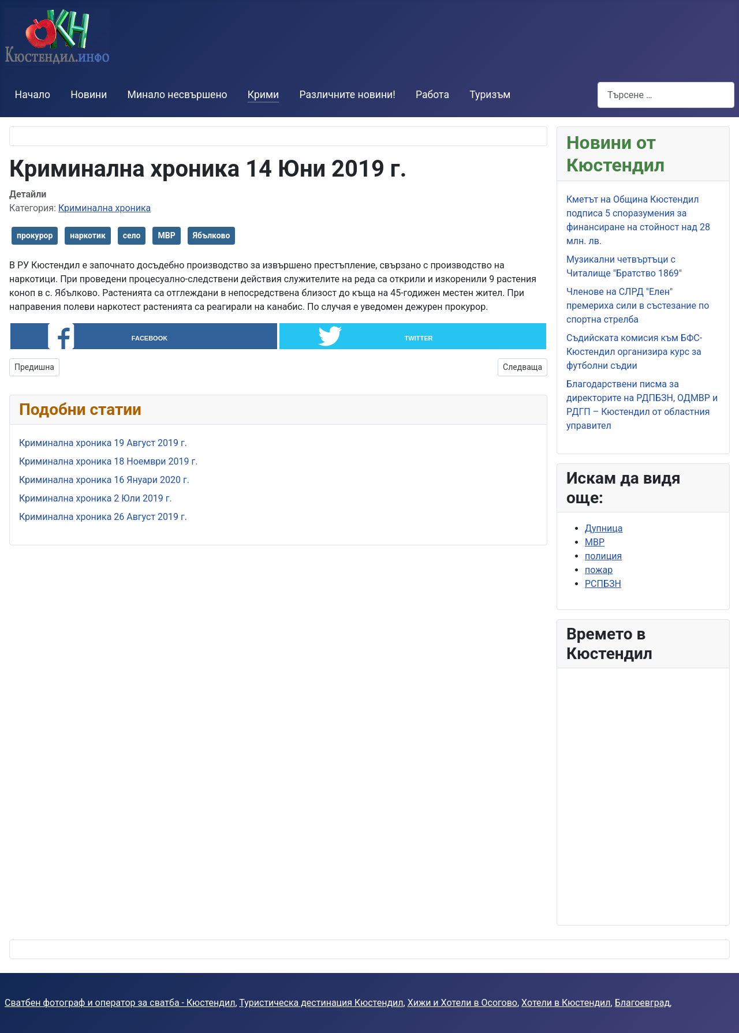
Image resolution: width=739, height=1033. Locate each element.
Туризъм (489, 94)
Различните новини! (347, 94)
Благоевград (642, 1002)
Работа (432, 94)
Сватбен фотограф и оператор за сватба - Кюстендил (120, 1002)
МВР (166, 235)
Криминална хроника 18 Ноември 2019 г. (108, 461)
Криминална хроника (104, 208)
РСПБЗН (603, 583)
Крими (263, 94)
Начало (32, 94)
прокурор (35, 235)
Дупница (603, 528)
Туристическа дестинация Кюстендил (321, 1002)
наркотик (88, 235)
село (132, 235)
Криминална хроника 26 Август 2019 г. (103, 517)
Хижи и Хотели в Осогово (462, 1002)
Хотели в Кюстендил (565, 1002)
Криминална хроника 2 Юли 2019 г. (95, 498)
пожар (599, 569)
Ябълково (211, 235)
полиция (603, 556)
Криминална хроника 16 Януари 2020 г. (104, 480)
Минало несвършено (177, 94)
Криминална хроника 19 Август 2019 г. (103, 443)
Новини (88, 94)
